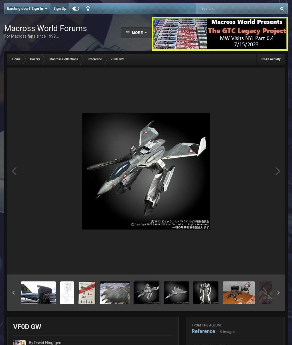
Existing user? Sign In (27, 8)
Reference (203, 331)
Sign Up (59, 8)
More (137, 33)
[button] (13, 293)
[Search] (222, 8)
